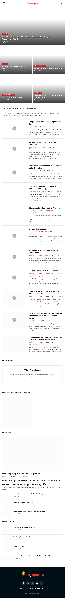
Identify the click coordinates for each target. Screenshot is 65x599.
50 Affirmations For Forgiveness (12, 97)
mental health (54, 350)
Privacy (37, 589)
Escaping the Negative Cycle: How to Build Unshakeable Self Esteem (33, 556)
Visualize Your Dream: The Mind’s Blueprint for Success (29, 512)
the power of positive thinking (38, 218)
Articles (5, 33)
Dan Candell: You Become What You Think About (44, 251)
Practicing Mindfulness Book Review (24, 528)
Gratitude (5, 63)
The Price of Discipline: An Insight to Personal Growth (44, 293)
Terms (44, 589)
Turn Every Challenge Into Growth (23, 537)
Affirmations (32, 195)
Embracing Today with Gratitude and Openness (13, 67)
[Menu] (4, 3)
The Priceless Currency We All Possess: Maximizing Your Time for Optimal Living (45, 316)
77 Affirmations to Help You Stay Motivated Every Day (42, 187)
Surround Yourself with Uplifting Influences (42, 143)
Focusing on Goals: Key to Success (43, 271)
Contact (21, 589)
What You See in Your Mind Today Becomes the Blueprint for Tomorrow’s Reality (28, 38)
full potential (46, 263)
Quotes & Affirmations (41, 65)
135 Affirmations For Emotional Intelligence (48, 68)
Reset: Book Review (19, 547)
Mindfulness (38, 92)
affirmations (39, 201)
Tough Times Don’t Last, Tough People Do (45, 123)
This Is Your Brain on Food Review (23, 503)
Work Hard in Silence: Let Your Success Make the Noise (45, 167)
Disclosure (30, 589)
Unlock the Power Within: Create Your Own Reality (28, 494)
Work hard (55, 174)
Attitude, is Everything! (38, 229)
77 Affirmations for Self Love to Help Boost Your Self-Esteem (48, 96)
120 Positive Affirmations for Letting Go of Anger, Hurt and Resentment (45, 339)
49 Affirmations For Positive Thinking (44, 208)
